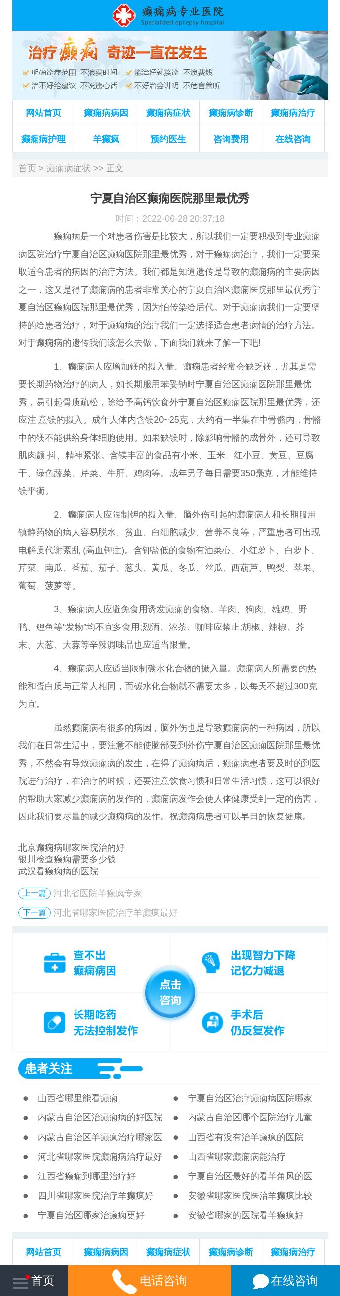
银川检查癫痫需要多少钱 (67, 859)
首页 (27, 168)
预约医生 (168, 139)
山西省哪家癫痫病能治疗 (237, 1157)
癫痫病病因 (106, 113)
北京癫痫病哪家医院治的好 (71, 847)
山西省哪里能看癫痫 (78, 1098)
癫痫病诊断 (231, 113)
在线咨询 (293, 139)
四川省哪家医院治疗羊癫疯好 (95, 1196)
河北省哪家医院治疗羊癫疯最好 (115, 913)
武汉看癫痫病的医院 (58, 871)
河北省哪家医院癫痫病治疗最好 (100, 1157)
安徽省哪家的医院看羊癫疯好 (245, 1215)
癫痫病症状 (168, 113)
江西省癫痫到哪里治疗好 (87, 1176)
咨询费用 (231, 139)
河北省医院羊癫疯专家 (97, 893)
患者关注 (48, 1068)
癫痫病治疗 (293, 113)
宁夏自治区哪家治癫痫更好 (91, 1215)
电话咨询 (149, 1280)
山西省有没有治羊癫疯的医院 (245, 1137)
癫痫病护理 (43, 139)
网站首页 (43, 113)
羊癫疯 (106, 139)
